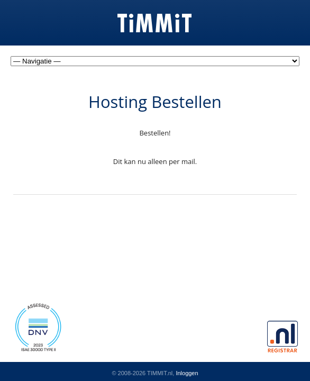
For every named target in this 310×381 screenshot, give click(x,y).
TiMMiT (155, 24)
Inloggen (187, 373)
